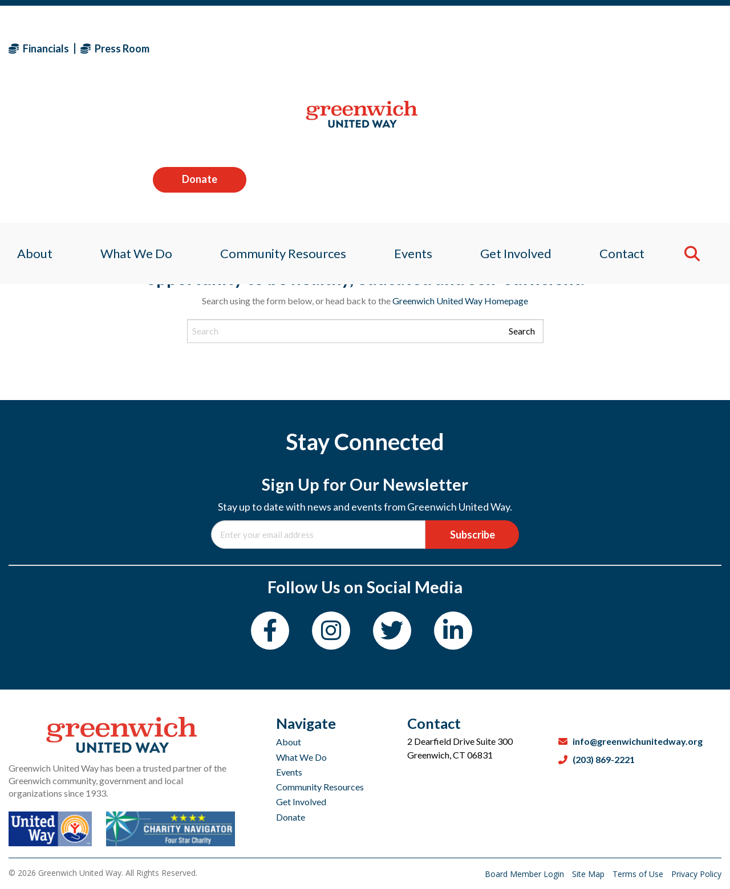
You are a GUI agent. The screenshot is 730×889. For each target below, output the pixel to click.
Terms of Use (639, 873)
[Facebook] (270, 630)
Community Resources (320, 786)
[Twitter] (392, 630)
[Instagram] (331, 630)
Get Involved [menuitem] (519, 122)
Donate (674, 48)
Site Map (589, 873)
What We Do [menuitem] (131, 122)
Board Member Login (525, 873)
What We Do (301, 757)
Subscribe (472, 534)
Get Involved (301, 801)
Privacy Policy (696, 873)
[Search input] (365, 331)
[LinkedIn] (453, 630)
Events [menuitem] (414, 122)
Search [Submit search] (522, 330)
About (288, 741)
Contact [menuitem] (628, 122)
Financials (39, 48)
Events (289, 771)
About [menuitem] (26, 122)
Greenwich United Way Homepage (460, 300)
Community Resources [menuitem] (281, 122)
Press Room (114, 48)
